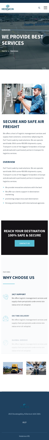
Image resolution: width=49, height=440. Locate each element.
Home (4, 51)
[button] (45, 7)
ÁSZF (25, 422)
